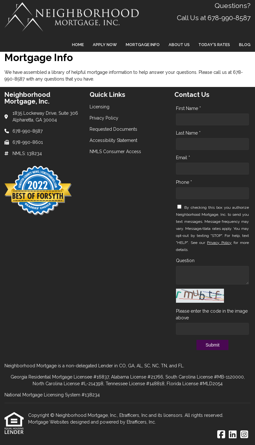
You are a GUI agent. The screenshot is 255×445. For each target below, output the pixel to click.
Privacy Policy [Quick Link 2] (104, 118)
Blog (245, 44)
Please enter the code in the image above (212, 314)
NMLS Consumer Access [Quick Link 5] (115, 151)
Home (78, 44)
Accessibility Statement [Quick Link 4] (113, 140)
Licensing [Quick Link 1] (99, 106)
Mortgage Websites (49, 422)
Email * (183, 157)
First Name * (188, 108)
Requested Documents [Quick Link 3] (113, 129)
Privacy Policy (219, 242)
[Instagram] (244, 435)
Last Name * (188, 133)
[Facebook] (221, 435)
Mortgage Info (143, 44)
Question (185, 260)
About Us (179, 44)
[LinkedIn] (233, 435)
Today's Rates (214, 44)
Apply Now (105, 44)
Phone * (184, 182)
